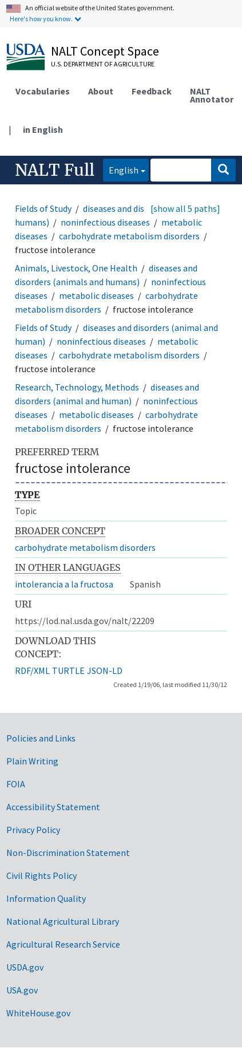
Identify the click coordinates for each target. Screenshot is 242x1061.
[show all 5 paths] (185, 208)
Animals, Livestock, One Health (76, 268)
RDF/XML (32, 670)
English (120, 169)
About (100, 91)
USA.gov (22, 990)
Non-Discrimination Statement (68, 852)
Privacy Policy (33, 829)
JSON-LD (104, 670)
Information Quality (46, 898)
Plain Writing (32, 761)
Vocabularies (42, 91)
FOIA (15, 784)
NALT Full (54, 170)
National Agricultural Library (62, 921)
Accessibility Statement (53, 806)
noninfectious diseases (105, 222)
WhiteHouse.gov (38, 1013)
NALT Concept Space (105, 51)
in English (43, 129)
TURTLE (68, 670)
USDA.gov (24, 967)
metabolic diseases (96, 295)
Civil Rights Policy (41, 875)
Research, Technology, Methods (77, 387)
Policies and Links (41, 738)
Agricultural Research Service (63, 944)
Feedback (152, 91)
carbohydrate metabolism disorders (129, 236)
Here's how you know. (41, 18)
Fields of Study (43, 208)
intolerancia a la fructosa (64, 584)
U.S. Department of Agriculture (102, 64)
